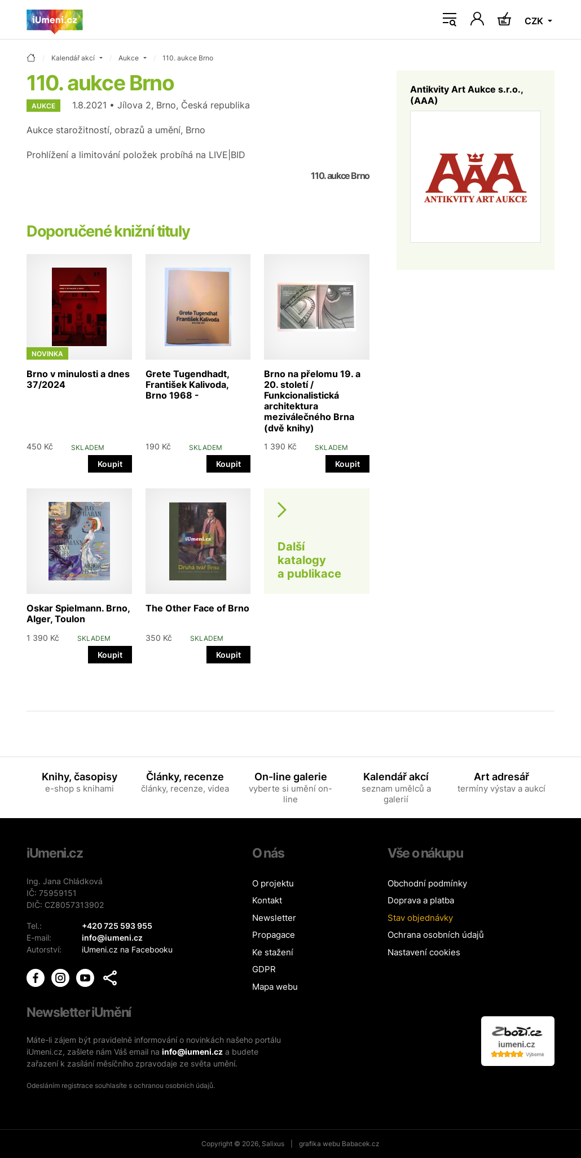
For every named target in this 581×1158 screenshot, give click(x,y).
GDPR (264, 969)
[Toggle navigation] (449, 19)
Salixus (273, 1143)
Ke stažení (272, 952)
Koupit (110, 464)
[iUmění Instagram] (61, 976)
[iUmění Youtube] (86, 976)
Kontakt (267, 900)
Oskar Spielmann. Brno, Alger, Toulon (78, 613)
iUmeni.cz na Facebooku (127, 949)
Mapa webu (275, 986)
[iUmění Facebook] (37, 976)
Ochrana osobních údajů (436, 934)
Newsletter (274, 917)
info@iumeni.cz (192, 1051)
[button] (110, 978)
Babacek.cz (361, 1143)
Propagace (273, 934)
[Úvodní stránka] (55, 20)
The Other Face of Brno (197, 608)
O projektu (273, 883)
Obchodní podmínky (427, 883)
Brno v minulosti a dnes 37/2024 (78, 379)
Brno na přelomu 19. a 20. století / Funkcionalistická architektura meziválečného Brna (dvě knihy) (312, 401)
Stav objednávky (420, 917)
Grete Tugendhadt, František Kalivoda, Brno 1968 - (187, 384)
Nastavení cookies (424, 952)
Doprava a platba (421, 900)
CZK (535, 21)
